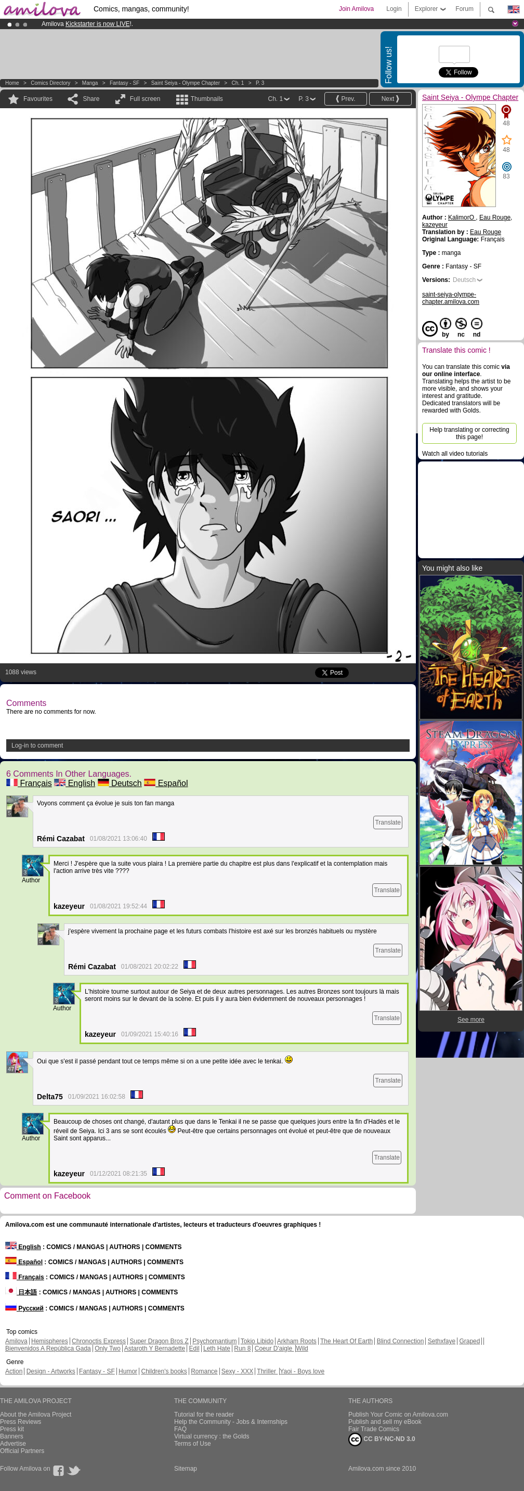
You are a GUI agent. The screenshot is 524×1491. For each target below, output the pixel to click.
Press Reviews (20, 1421)
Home (12, 83)
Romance (204, 1371)
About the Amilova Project (35, 1414)
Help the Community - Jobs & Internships (230, 1421)
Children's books (164, 1371)
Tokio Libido (257, 1341)
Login (393, 8)
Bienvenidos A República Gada (48, 1348)
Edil (194, 1348)
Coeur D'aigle (274, 1348)
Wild (302, 1348)
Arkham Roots (297, 1341)
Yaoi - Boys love (302, 1371)
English (74, 783)
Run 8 (242, 1348)
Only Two (108, 1348)
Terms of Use (192, 1443)
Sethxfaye (441, 1341)
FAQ (180, 1429)
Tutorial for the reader (204, 1414)
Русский (24, 1308)
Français (29, 783)
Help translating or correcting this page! (469, 433)
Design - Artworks (51, 1371)
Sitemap (185, 1468)
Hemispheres (49, 1341)
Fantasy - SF (124, 83)
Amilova (16, 1341)
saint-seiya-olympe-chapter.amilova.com (450, 298)
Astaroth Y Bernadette (155, 1348)
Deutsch (120, 783)
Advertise (13, 1443)
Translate (388, 822)
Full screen (145, 98)
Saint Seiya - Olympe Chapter (185, 83)
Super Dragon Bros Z (158, 1341)
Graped (469, 1341)
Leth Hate (216, 1348)
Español (166, 783)
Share (91, 98)
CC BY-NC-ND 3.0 (381, 1439)
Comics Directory (50, 83)
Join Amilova (356, 8)
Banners (11, 1436)
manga (90, 83)
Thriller (267, 1371)
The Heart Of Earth (346, 1341)
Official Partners (22, 1451)
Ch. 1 (238, 83)
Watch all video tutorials (455, 453)
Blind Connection (400, 1341)
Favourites (38, 98)
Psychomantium (214, 1341)
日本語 (21, 1292)
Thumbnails (207, 98)
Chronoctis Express (99, 1341)
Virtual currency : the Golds (212, 1436)
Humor (128, 1371)
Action (13, 1371)
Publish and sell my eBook (385, 1421)
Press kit (12, 1429)
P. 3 (260, 83)
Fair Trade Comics (373, 1429)
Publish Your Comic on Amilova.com (398, 1414)
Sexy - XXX (237, 1371)
